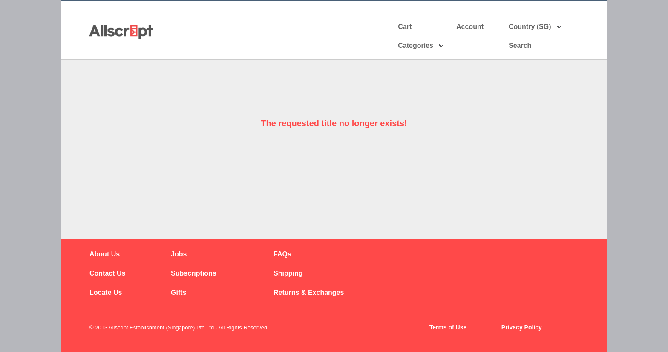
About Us (104, 254)
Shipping (288, 273)
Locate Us (105, 292)
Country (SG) (535, 27)
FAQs (282, 254)
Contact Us (107, 273)
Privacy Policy (521, 327)
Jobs (179, 254)
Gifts (178, 292)
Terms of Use (448, 327)
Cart (405, 26)
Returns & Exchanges (309, 292)
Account (477, 27)
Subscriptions (193, 273)
